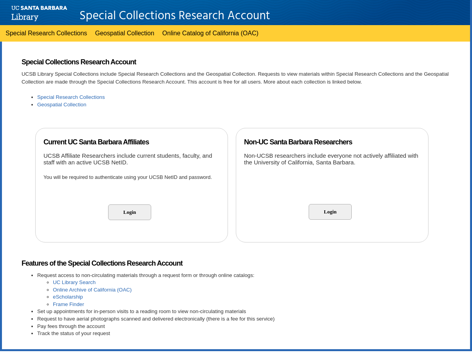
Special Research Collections (46, 33)
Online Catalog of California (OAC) (210, 33)
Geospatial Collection (124, 33)
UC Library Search (74, 282)
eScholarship (68, 297)
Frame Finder (68, 304)
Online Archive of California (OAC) (92, 290)
